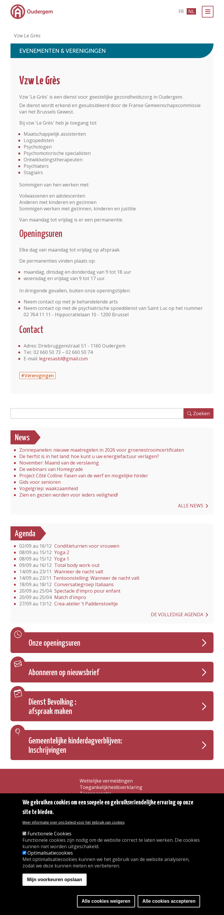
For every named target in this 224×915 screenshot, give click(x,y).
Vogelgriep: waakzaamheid (48, 488)
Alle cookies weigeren (106, 901)
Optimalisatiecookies (50, 853)
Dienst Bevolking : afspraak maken (52, 707)
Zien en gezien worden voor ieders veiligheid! (68, 495)
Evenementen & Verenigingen (62, 50)
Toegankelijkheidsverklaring (111, 787)
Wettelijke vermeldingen (106, 781)
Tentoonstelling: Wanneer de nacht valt (79, 578)
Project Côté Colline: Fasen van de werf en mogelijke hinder (83, 475)
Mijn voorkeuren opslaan (54, 879)
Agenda (25, 534)
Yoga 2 (44, 552)
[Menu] (208, 12)
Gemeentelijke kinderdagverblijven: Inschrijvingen (75, 746)
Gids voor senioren (40, 482)
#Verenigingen (37, 375)
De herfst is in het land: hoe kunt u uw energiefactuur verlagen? (89, 456)
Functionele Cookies (49, 833)
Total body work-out (59, 565)
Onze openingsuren (54, 643)
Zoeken (201, 413)
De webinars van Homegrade (51, 469)
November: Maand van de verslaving (59, 463)
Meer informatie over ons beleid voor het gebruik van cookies (73, 822)
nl (191, 11)
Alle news (190, 505)
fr (181, 11)
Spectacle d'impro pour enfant (69, 591)
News (22, 438)
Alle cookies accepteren (168, 901)
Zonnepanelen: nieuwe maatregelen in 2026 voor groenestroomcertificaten (101, 450)
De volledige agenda (177, 614)
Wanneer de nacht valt (61, 571)
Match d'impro (52, 597)
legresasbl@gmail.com (63, 358)
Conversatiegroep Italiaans (66, 584)
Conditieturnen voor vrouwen (69, 546)
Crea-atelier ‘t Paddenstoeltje (68, 603)
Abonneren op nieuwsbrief (64, 673)
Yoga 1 (44, 559)
